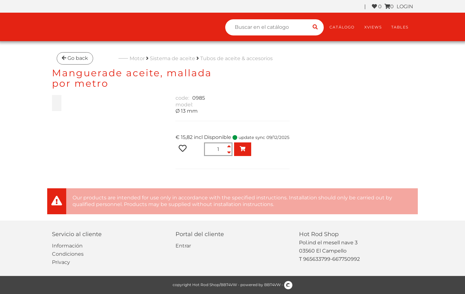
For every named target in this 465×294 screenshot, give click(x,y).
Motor (137, 58)
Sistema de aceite (172, 58)
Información (67, 246)
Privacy (61, 262)
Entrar (183, 246)
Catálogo (342, 27)
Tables (399, 27)
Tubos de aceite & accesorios (236, 58)
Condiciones (68, 254)
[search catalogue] (315, 27)
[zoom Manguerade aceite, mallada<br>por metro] (56, 103)
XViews (373, 27)
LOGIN (405, 6)
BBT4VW (272, 284)
